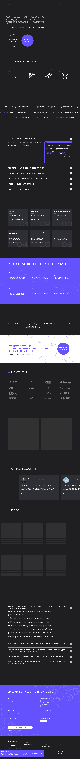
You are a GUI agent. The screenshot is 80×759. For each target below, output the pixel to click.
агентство (33, 3)
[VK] (8, 745)
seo (41, 744)
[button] (65, 3)
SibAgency (10, 8)
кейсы (28, 3)
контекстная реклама (45, 742)
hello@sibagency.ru (28, 744)
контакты (43, 3)
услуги (22, 3)
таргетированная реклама (46, 746)
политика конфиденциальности (64, 749)
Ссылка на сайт (12, 718)
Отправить (20, 727)
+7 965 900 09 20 (27, 742)
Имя (9, 698)
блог (39, 3)
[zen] (15, 745)
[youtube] (14, 745)
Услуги (15, 8)
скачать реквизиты (61, 751)
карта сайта (60, 753)
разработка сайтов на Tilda (46, 748)
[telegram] (10, 745)
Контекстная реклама (24, 8)
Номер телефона (12, 710)
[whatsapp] (12, 745)
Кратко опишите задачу (46, 710)
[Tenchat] (17, 745)
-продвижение (45, 744)
